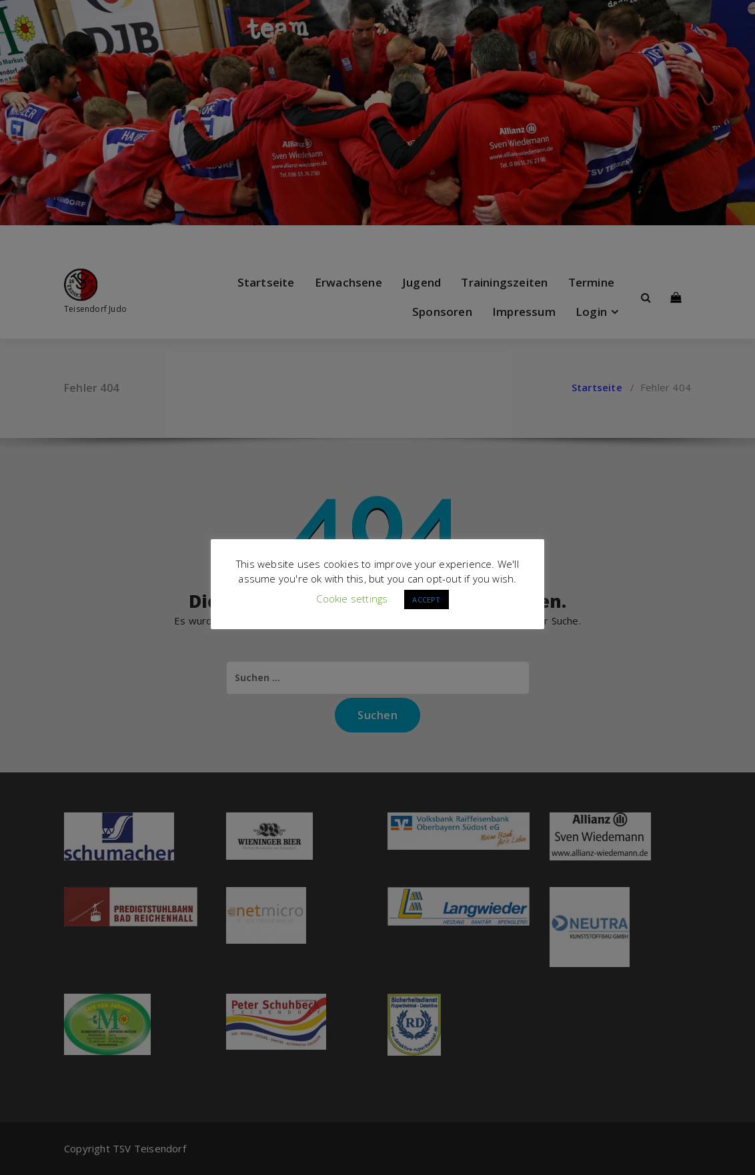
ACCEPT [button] (426, 599)
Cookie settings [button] (352, 598)
